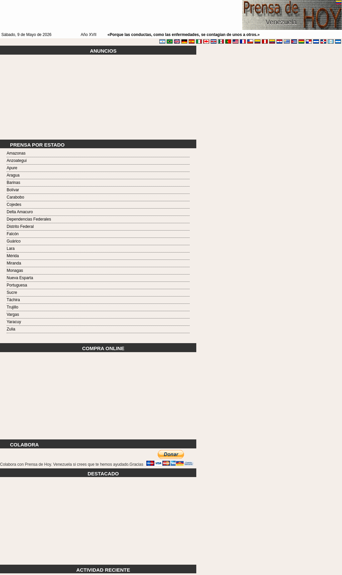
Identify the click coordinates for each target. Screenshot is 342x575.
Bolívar (13, 190)
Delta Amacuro (20, 212)
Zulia (11, 329)
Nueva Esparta (20, 278)
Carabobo (15, 197)
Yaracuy (14, 321)
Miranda (14, 263)
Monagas (15, 270)
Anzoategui (17, 160)
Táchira (13, 299)
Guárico (14, 241)
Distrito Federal (20, 226)
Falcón (13, 234)
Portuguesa (17, 285)
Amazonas (16, 153)
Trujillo (12, 307)
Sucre (12, 292)
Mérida (13, 256)
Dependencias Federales (29, 219)
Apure (12, 168)
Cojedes (14, 204)
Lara (11, 248)
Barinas (13, 182)
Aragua (13, 175)
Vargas (13, 314)
